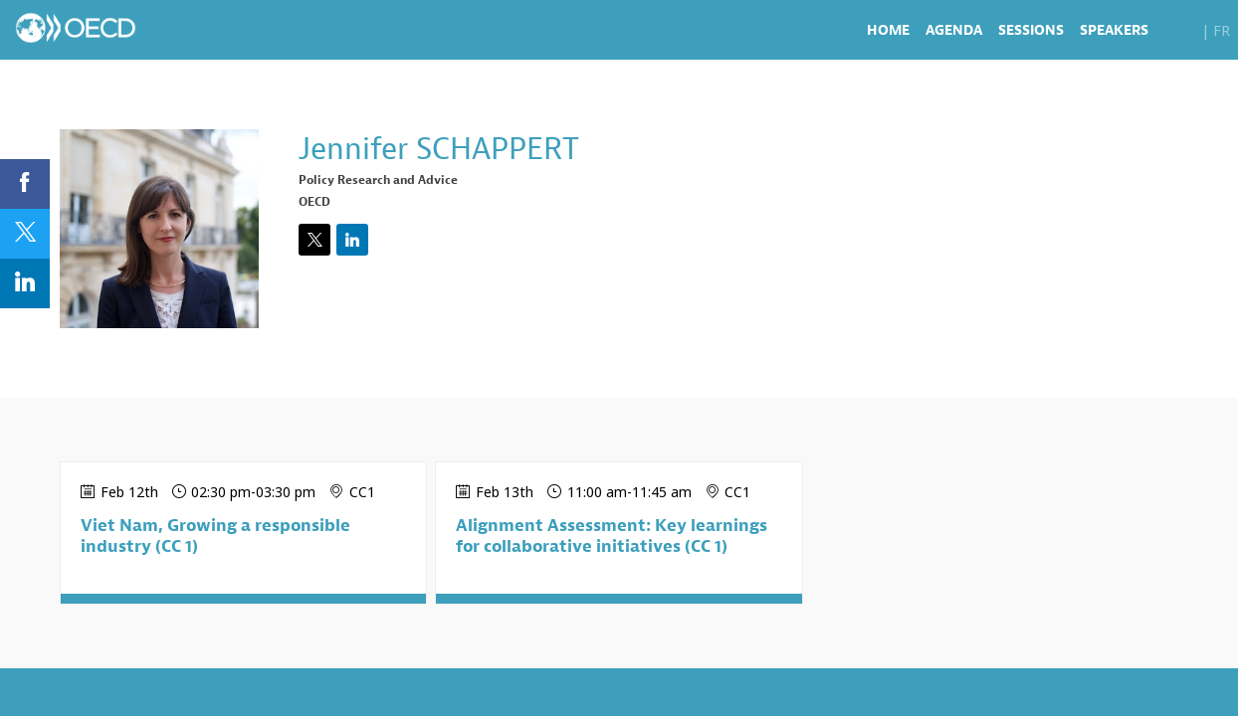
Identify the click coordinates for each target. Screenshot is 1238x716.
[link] (888, 30)
